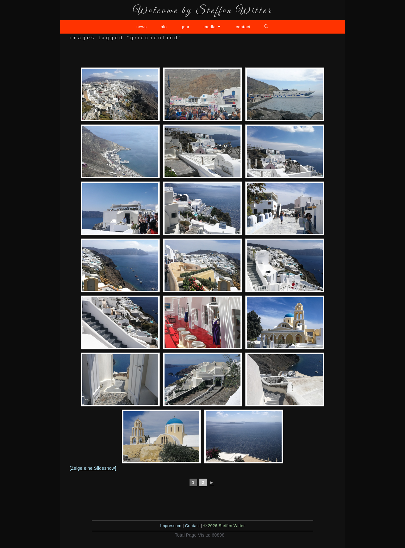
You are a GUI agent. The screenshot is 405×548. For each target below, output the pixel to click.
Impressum (170, 525)
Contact (192, 525)
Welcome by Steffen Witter (202, 11)
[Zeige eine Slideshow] (93, 468)
